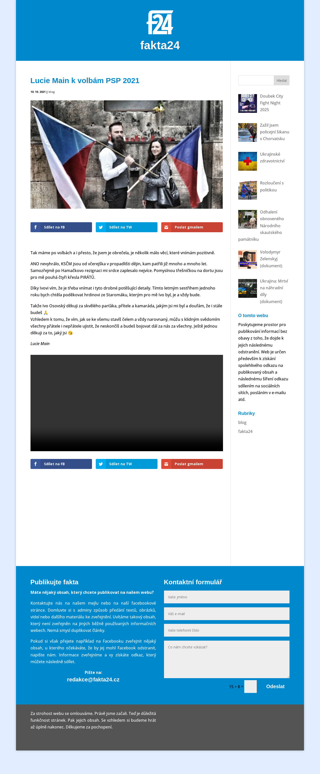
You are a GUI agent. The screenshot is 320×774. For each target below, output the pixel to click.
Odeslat (275, 710)
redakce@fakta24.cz (93, 703)
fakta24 (245, 454)
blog (51, 115)
